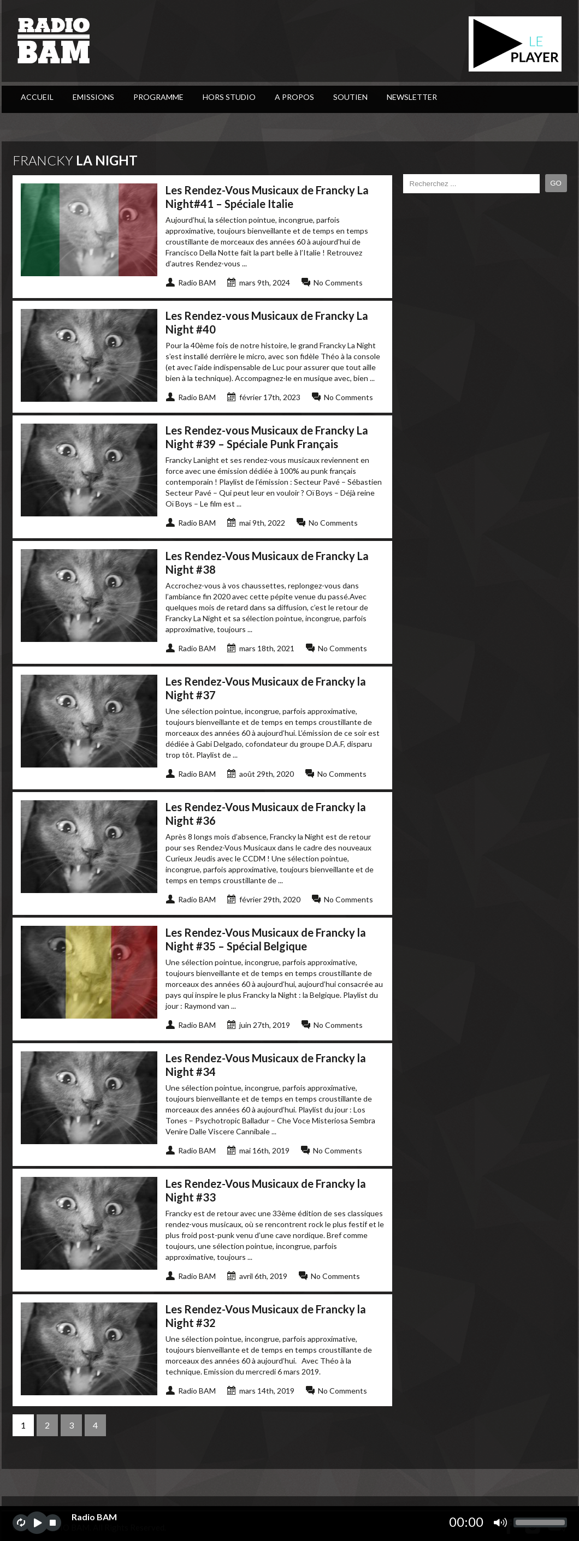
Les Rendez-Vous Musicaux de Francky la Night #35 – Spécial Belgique (266, 939)
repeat (21, 1522)
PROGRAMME (158, 97)
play (37, 1523)
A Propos (294, 97)
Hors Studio (229, 97)
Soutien (350, 97)
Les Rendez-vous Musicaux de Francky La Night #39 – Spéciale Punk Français (267, 437)
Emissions (93, 97)
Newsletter (412, 97)
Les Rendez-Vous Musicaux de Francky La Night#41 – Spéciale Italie (267, 196)
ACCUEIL (37, 97)
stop (52, 1522)
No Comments (338, 282)
